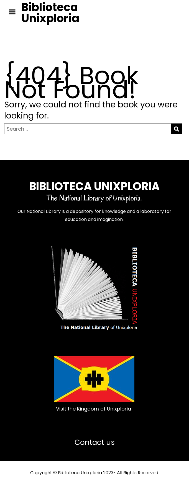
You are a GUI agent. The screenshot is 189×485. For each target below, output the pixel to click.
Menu (14, 12)
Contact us (95, 442)
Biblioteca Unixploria (50, 13)
